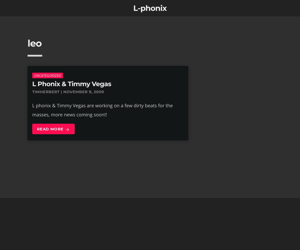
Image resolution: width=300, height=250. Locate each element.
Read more (53, 129)
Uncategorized (47, 75)
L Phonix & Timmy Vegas (71, 84)
